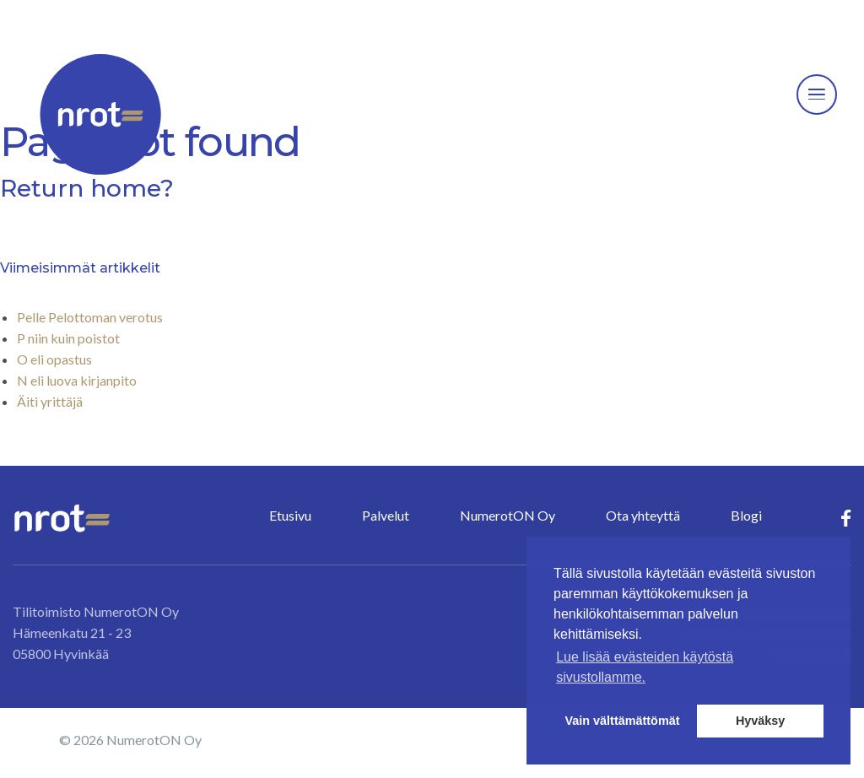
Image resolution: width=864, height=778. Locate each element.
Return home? (87, 188)
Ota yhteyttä (643, 515)
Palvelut (385, 515)
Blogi (746, 515)
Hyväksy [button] (760, 720)
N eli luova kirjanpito (77, 380)
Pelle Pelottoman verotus (90, 317)
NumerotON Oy (507, 515)
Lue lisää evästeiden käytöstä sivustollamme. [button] (644, 667)
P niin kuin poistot (68, 338)
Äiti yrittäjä (50, 401)
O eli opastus (54, 359)
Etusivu (290, 515)
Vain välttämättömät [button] (622, 720)
